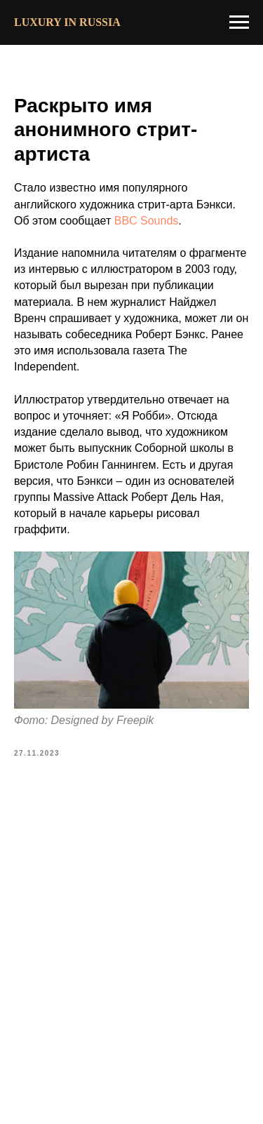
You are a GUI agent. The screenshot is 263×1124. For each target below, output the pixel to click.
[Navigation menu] (239, 22)
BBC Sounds (146, 221)
